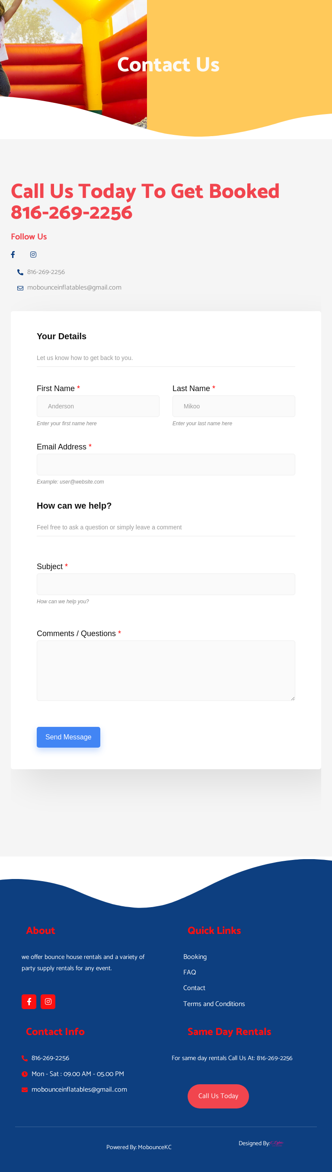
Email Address (64, 447)
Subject (52, 566)
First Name (58, 388)
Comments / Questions (79, 633)
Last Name (193, 388)
